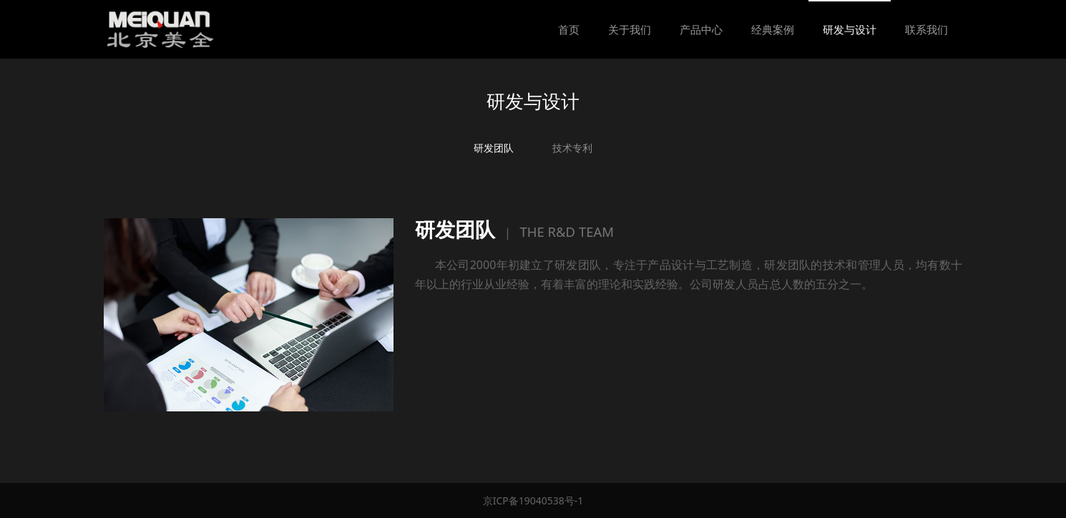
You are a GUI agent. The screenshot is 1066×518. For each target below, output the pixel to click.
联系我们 (926, 29)
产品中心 (701, 29)
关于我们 (629, 29)
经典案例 (772, 29)
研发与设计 (849, 29)
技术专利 (572, 148)
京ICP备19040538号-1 (533, 500)
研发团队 (494, 148)
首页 (569, 29)
